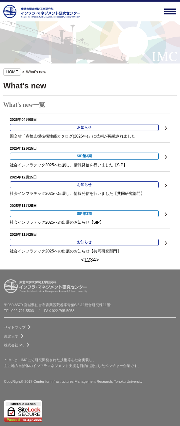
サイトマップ (18, 326)
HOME (12, 72)
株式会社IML (18, 343)
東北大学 (15, 335)
